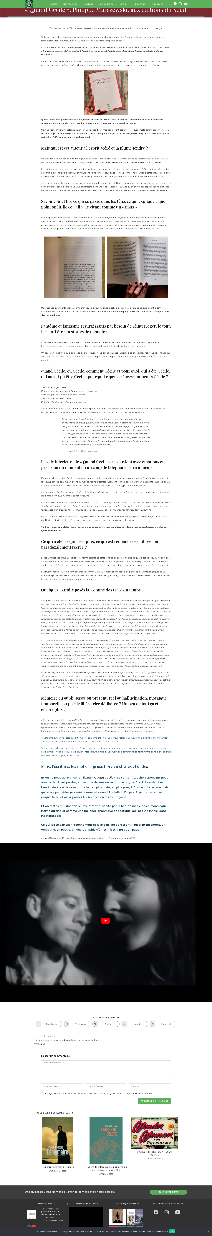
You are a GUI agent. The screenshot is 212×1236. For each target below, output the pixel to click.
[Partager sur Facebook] (48, 1024)
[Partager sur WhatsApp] (77, 1024)
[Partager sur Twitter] (106, 1024)
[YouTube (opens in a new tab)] (185, 3)
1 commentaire (57, 1220)
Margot (158, 28)
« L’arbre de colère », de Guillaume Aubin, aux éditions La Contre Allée (106, 1168)
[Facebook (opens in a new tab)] (175, 3)
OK (172, 1232)
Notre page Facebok (87, 1203)
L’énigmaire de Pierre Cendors (58, 1166)
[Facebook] (155, 1212)
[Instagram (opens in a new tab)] (180, 3)
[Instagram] (166, 1212)
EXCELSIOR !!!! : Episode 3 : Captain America (154, 1153)
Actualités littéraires (82, 28)
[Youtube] (178, 1212)
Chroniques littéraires (104, 28)
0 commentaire (141, 28)
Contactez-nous (168, 1192)
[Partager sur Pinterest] (163, 1024)
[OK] (208, 1231)
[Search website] (169, 4)
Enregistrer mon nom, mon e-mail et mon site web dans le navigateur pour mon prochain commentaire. (99, 1093)
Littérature (30, 18)
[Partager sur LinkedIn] (134, 1024)
